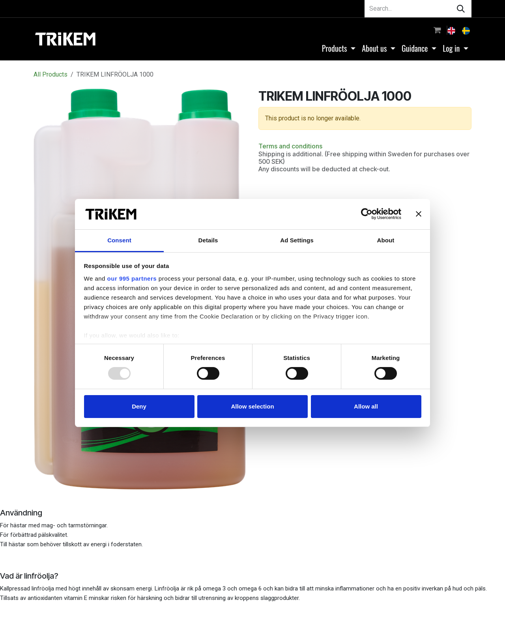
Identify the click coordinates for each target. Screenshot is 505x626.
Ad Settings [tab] (296, 240)
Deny (139, 406)
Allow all (366, 406)
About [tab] (386, 240)
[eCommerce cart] (437, 30)
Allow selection (252, 406)
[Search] (460, 8)
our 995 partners (132, 278)
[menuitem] (452, 30)
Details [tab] (208, 240)
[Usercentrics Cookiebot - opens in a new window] (366, 214)
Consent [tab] (119, 240)
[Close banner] (418, 214)
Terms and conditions (290, 146)
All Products (50, 74)
